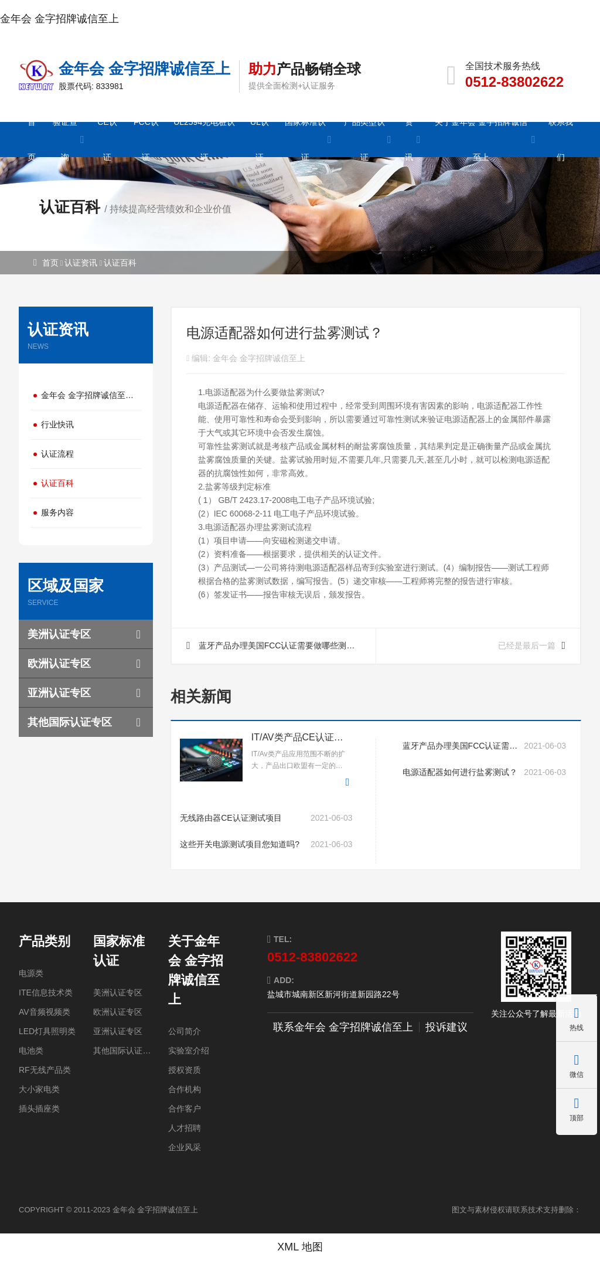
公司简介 (184, 1031)
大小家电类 (39, 1089)
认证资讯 (80, 262)
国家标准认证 (119, 951)
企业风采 (184, 1147)
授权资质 (184, 1070)
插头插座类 (39, 1108)
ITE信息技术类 (46, 992)
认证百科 (120, 262)
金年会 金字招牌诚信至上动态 (91, 395)
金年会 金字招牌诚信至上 (59, 19)
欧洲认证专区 (59, 663)
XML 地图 (299, 1247)
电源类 (31, 973)
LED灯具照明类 (47, 1031)
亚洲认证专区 (59, 693)
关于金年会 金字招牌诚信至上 (195, 970)
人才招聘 (184, 1128)
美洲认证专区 (59, 634)
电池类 (31, 1050)
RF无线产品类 (45, 1070)
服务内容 (57, 512)
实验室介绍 (188, 1050)
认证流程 (57, 453)
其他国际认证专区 (70, 722)
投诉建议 (446, 1027)
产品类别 (44, 941)
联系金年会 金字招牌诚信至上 (343, 1027)
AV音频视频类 (44, 1012)
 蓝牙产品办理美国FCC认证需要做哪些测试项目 (275, 652)
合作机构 (184, 1089)
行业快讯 (57, 424)
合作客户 (184, 1108)
